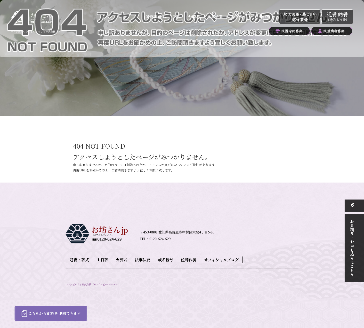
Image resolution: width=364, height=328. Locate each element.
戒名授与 (238, 17)
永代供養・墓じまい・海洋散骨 (300, 17)
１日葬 (177, 17)
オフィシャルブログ (221, 260)
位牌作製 (264, 17)
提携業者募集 (332, 31)
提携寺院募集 (289, 31)
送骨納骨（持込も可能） (337, 17)
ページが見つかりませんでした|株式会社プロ (35, 31)
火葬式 (195, 17)
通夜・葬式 (154, 17)
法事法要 (215, 17)
